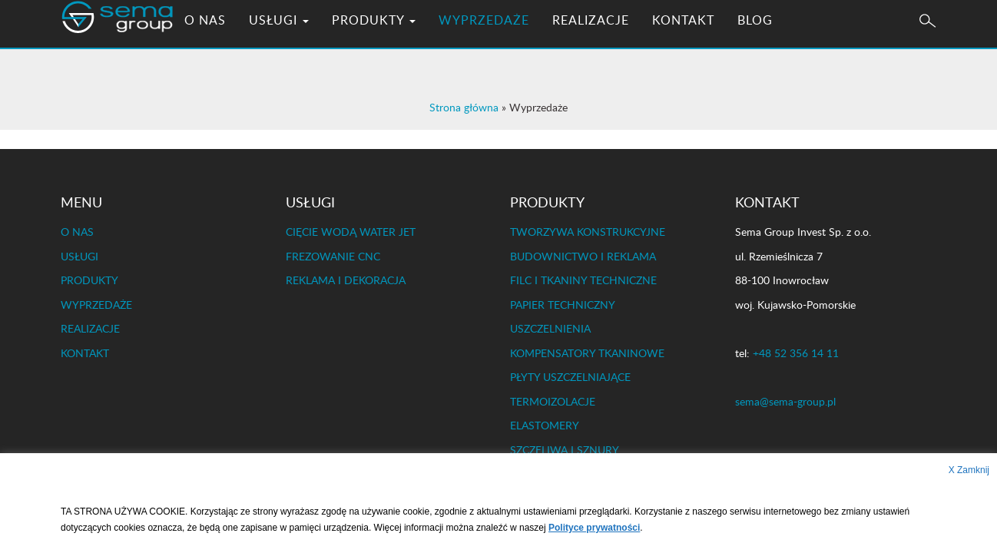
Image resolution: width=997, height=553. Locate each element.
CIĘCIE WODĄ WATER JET (351, 231)
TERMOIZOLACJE (552, 401)
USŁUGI (290, 42)
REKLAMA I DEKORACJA (346, 280)
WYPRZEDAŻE (495, 42)
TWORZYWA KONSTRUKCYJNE (587, 231)
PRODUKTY (385, 42)
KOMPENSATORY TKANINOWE (587, 353)
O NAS (216, 42)
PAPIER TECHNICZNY (562, 304)
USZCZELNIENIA (550, 328)
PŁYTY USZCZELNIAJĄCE (570, 376)
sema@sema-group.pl (785, 401)
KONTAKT (695, 42)
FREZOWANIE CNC (333, 256)
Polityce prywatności (594, 527)
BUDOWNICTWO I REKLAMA (583, 256)
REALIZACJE (602, 42)
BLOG (766, 42)
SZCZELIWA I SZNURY (564, 449)
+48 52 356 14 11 (796, 353)
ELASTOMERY (544, 425)
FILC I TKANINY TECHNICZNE (583, 280)
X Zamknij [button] (969, 470)
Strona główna (463, 107)
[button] (927, 43)
